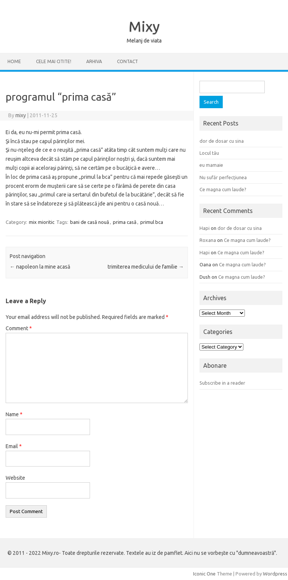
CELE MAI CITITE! (53, 61)
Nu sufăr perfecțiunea (223, 177)
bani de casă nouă (89, 222)
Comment (19, 328)
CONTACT (127, 61)
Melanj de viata (144, 41)
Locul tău (209, 153)
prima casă (124, 222)
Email (14, 446)
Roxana (208, 240)
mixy (20, 115)
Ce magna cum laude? (223, 189)
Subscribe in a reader (222, 382)
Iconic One (204, 573)
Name (14, 414)
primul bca (151, 222)
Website (15, 478)
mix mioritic (41, 222)
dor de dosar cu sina (222, 140)
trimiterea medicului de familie (146, 267)
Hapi (205, 228)
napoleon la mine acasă (40, 267)
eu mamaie (211, 165)
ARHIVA (94, 61)
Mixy (144, 26)
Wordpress (275, 573)
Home (14, 61)
